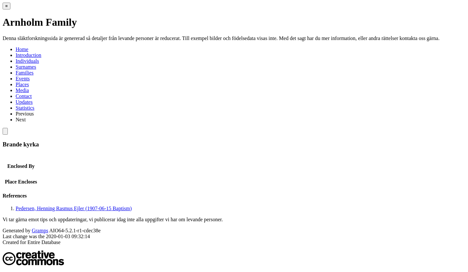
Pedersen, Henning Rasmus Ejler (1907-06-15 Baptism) (74, 208)
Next (21, 119)
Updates (24, 102)
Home (22, 49)
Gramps (40, 230)
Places (22, 84)
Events (23, 78)
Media (22, 90)
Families (24, 72)
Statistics (25, 108)
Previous (25, 113)
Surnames (26, 67)
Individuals (27, 61)
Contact (24, 96)
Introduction (28, 55)
